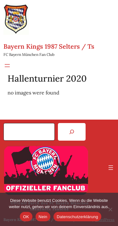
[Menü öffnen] (7, 65)
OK (26, 216)
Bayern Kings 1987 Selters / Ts (48, 46)
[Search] (72, 132)
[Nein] (110, 209)
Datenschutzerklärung (77, 216)
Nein (43, 216)
